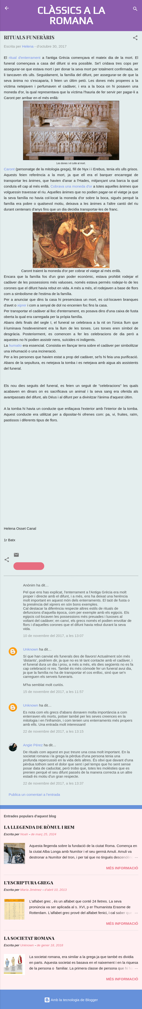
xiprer (21, 305)
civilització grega (29, 566)
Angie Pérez (33, 745)
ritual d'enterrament (25, 58)
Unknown (30, 649)
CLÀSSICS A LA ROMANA (71, 15)
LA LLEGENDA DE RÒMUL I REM (39, 827)
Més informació (122, 868)
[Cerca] (135, 9)
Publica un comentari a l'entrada (34, 794)
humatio (15, 345)
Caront (9, 169)
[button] (135, 38)
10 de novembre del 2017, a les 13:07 (53, 636)
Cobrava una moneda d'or (71, 186)
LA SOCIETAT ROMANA (29, 938)
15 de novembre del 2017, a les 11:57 (53, 692)
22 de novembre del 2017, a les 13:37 (53, 783)
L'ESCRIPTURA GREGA (28, 883)
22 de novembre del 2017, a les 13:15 (53, 731)
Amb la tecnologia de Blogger (71, 1000)
